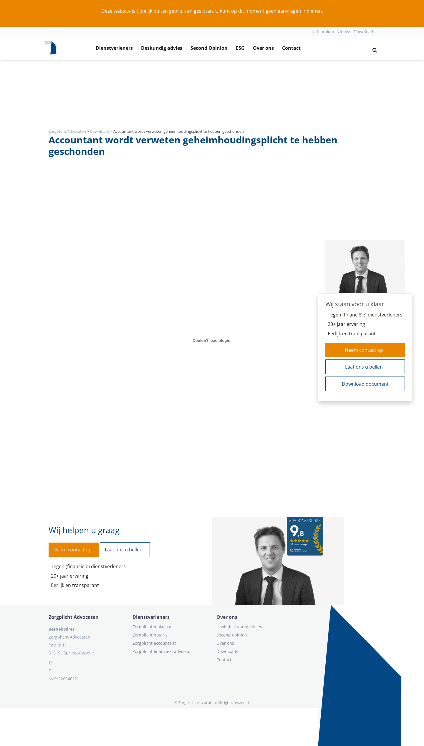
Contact (291, 48)
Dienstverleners (114, 48)
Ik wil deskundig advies (239, 626)
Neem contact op (364, 350)
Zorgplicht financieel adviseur (161, 651)
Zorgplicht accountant (154, 643)
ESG (240, 48)
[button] (372, 48)
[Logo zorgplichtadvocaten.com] (50, 48)
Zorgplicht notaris (150, 635)
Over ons (263, 48)
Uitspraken (323, 31)
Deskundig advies (161, 48)
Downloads (364, 31)
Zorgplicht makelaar (152, 626)
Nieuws (344, 31)
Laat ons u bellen (364, 367)
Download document (365, 384)
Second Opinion (209, 48)
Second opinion (231, 635)
